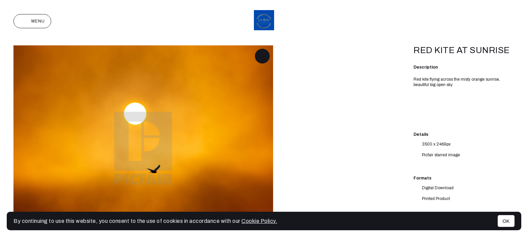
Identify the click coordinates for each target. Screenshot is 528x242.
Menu (32, 21)
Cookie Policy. (259, 221)
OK (506, 221)
